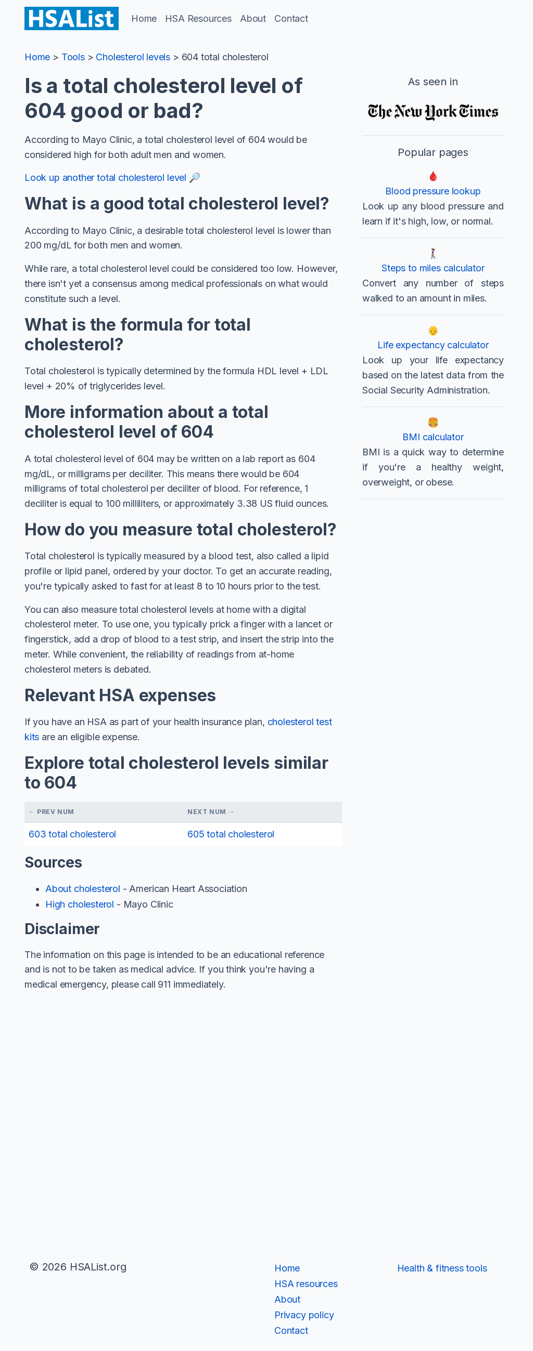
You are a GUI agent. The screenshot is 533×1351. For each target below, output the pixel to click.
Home (144, 18)
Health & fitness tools (442, 1268)
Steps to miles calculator (433, 268)
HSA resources (306, 1283)
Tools (73, 56)
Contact (291, 18)
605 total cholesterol (230, 834)
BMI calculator (432, 436)
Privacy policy (304, 1314)
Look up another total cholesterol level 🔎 (112, 177)
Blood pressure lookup (432, 191)
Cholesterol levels (133, 56)
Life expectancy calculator (432, 344)
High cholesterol (79, 904)
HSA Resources (198, 18)
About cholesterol (82, 888)
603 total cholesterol (72, 834)
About (253, 18)
